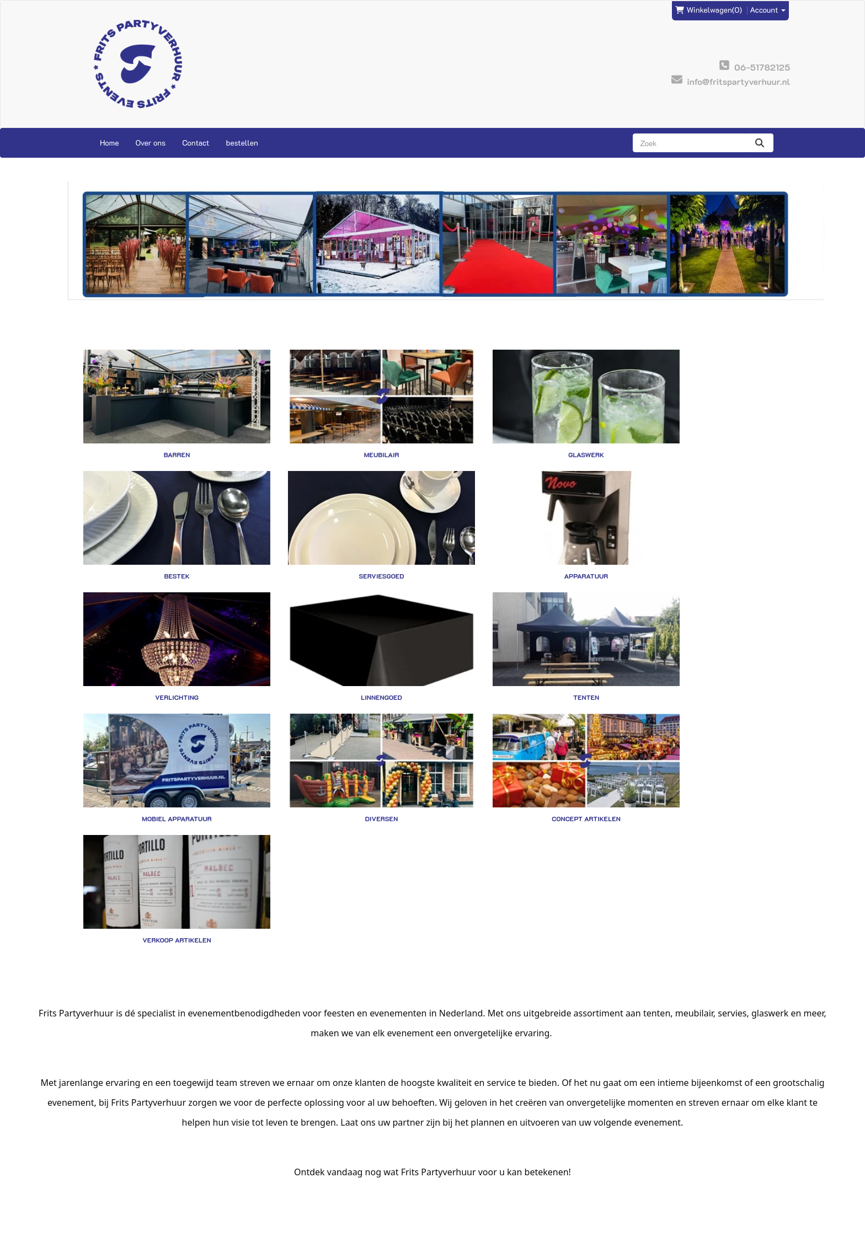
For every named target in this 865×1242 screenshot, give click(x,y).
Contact (195, 142)
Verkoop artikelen (164, 766)
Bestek (701, 442)
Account (768, 9)
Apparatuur (343, 550)
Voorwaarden (463, 1173)
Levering (456, 1150)
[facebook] (752, 1232)
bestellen (242, 142)
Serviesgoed (163, 550)
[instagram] (772, 1232)
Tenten (164, 658)
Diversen (522, 658)
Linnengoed (701, 550)
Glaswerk (522, 442)
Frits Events (287, 1150)
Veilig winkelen (467, 1162)
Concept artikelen (700, 658)
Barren (164, 442)
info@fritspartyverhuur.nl (136, 1150)
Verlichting (522, 550)
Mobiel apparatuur (343, 658)
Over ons (151, 142)
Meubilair (343, 442)
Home (109, 142)
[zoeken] (759, 142)
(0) (708, 9)
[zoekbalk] (689, 142)
